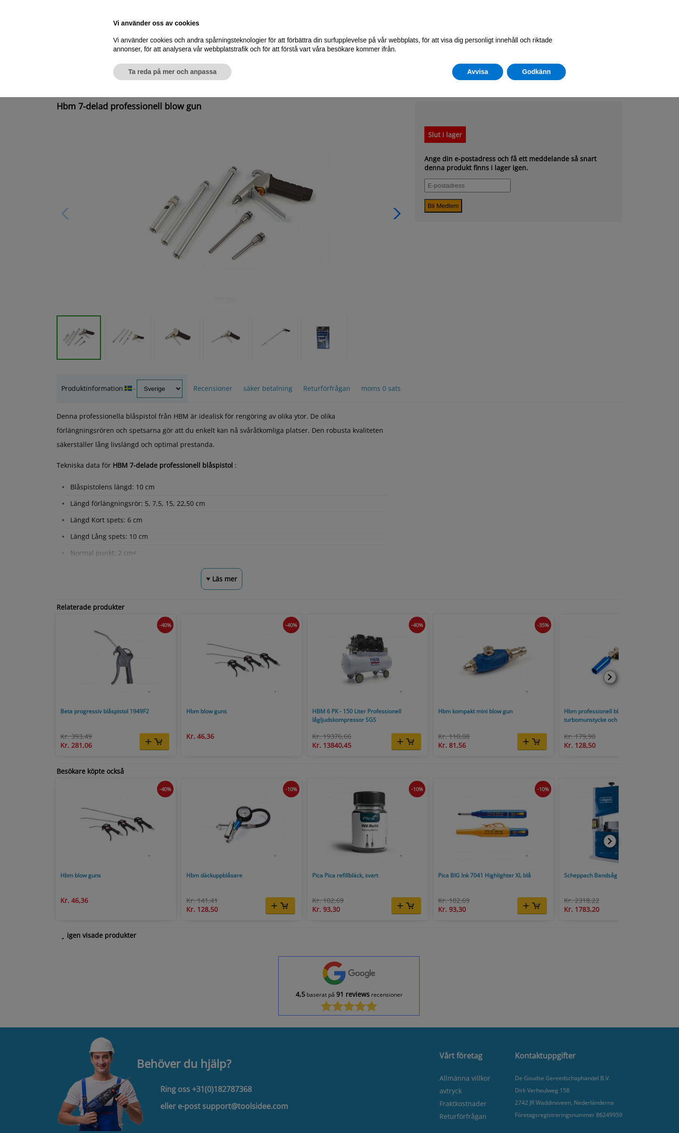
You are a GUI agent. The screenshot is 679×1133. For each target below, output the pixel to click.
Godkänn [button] (536, 71)
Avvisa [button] (478, 71)
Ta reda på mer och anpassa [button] (172, 71)
